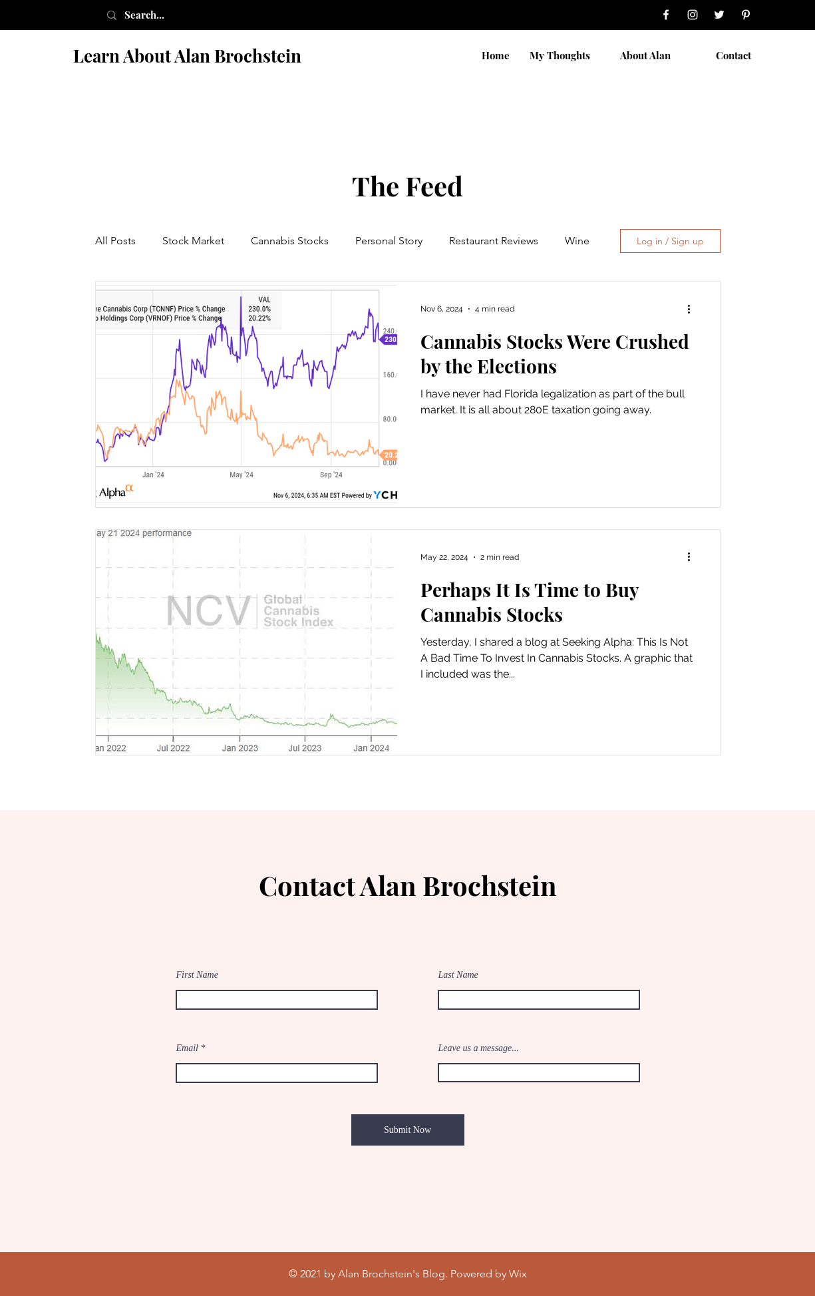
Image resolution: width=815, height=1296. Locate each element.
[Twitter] (719, 14)
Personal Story (388, 240)
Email (187, 1048)
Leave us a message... (478, 1048)
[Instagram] (692, 14)
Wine (577, 240)
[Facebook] (666, 14)
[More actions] (694, 309)
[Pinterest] (745, 14)
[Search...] (159, 15)
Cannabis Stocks (290, 240)
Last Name (458, 975)
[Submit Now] (407, 1130)
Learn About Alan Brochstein (187, 55)
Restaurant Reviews (493, 240)
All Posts (115, 240)
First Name (197, 975)
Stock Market (193, 240)
